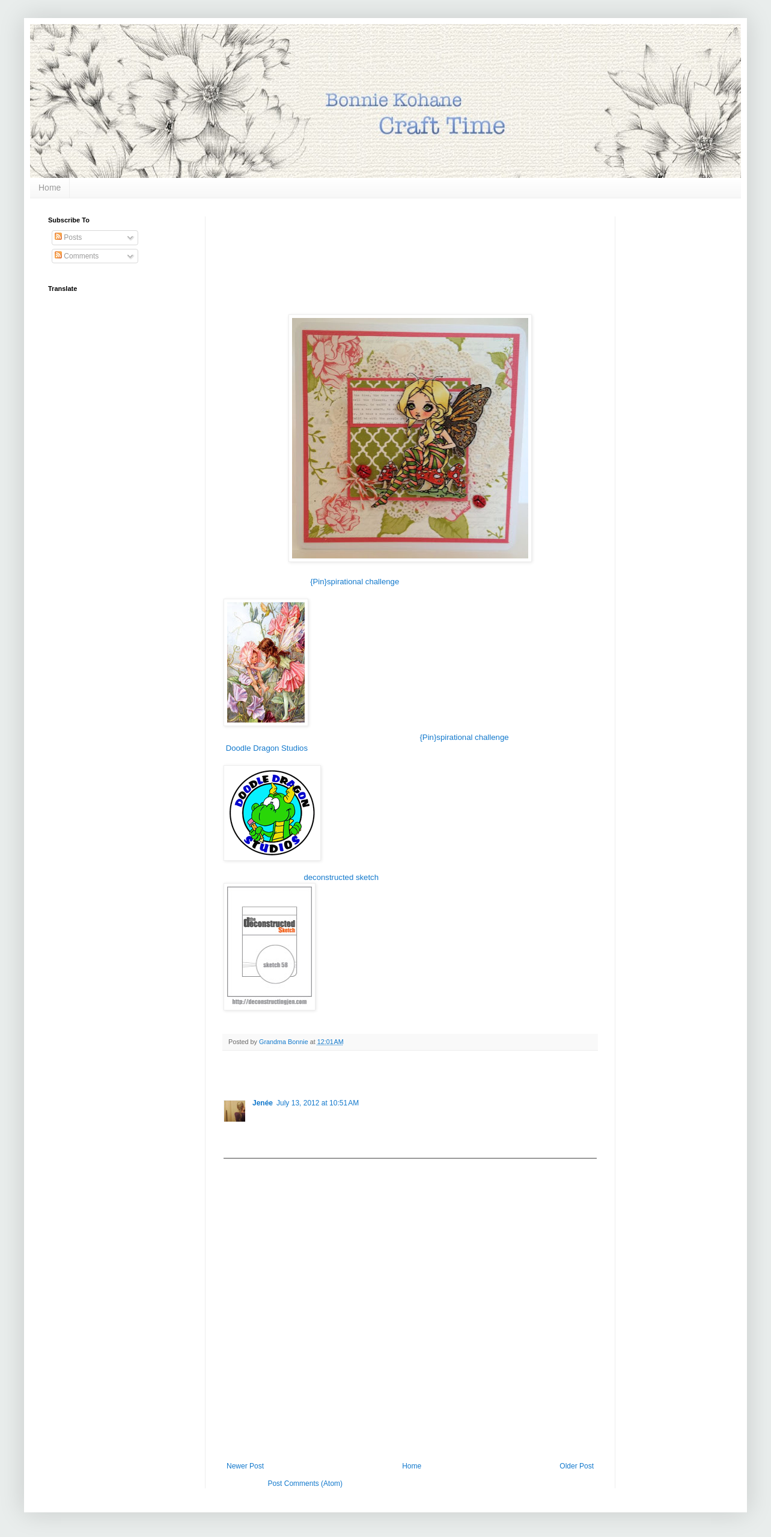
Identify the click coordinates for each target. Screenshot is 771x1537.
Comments (77, 256)
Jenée (262, 1103)
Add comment (251, 1167)
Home (49, 187)
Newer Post (245, 1466)
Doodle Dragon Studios (267, 748)
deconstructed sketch (341, 877)
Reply (261, 1143)
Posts (68, 237)
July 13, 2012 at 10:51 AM (317, 1103)
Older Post (576, 1466)
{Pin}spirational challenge (354, 581)
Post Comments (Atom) (305, 1483)
